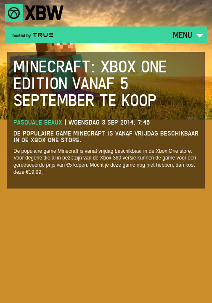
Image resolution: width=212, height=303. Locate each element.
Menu (182, 35)
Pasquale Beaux (37, 122)
